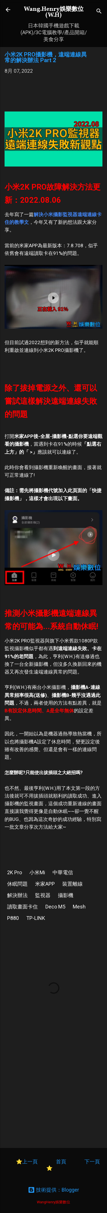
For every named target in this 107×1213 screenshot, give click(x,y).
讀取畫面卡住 (22, 907)
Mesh (79, 907)
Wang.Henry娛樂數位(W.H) (54, 12)
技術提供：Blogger (53, 1190)
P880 (13, 918)
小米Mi (37, 872)
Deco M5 (55, 907)
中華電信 (63, 872)
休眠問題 (17, 884)
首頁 (61, 1162)
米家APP (45, 884)
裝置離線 (72, 884)
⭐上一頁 (27, 1162)
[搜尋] (99, 11)
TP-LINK (35, 918)
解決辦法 (17, 895)
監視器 (43, 895)
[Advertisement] (53, 96)
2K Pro (14, 872)
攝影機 (65, 895)
